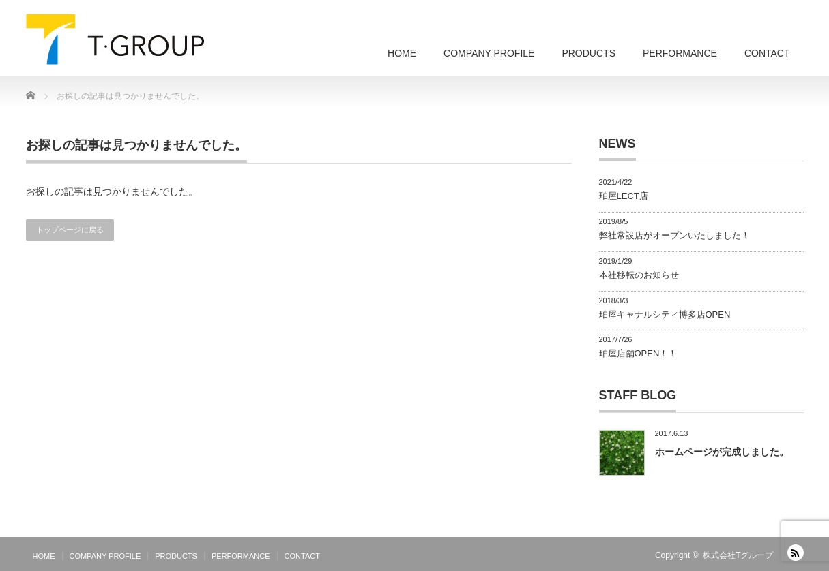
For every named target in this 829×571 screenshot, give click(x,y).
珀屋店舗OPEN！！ (638, 353)
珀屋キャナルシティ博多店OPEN (665, 314)
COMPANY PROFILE (488, 53)
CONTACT (767, 53)
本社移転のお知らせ (639, 275)
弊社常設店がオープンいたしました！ (674, 235)
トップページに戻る (70, 230)
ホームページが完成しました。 (722, 451)
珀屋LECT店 (623, 196)
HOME (402, 53)
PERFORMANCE (680, 53)
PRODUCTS (588, 53)
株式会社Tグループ (738, 555)
